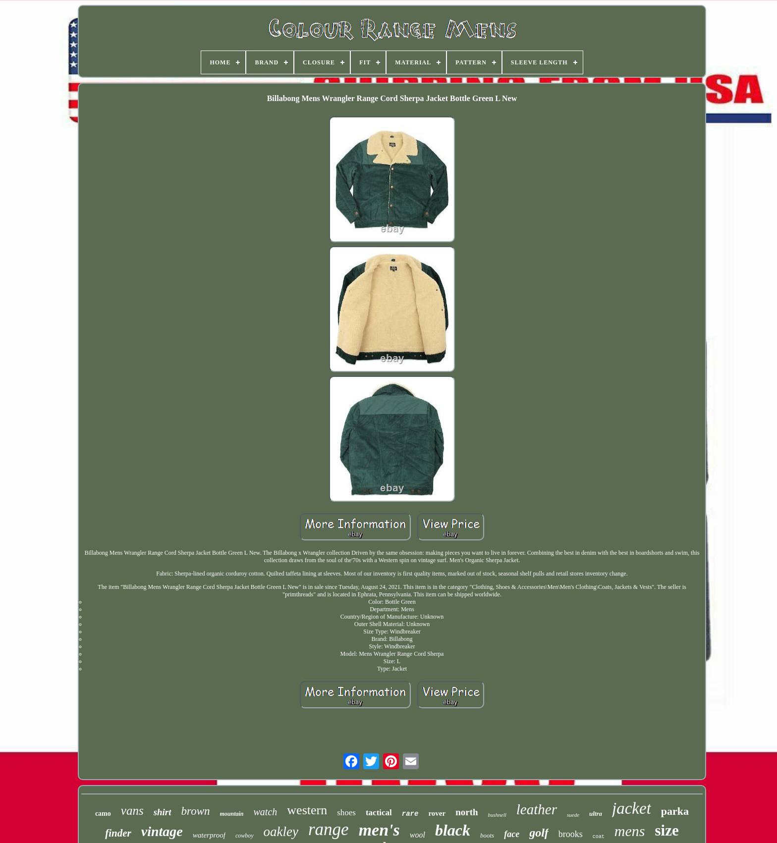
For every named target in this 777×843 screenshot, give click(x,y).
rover (436, 813)
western (307, 810)
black (452, 830)
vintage (162, 831)
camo (103, 813)
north (466, 812)
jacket (631, 808)
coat (599, 837)
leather (536, 809)
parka (675, 811)
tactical (379, 812)
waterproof (209, 835)
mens (629, 831)
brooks (570, 834)
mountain (232, 813)
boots (487, 835)
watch (266, 811)
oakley (281, 831)
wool (417, 835)
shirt (162, 812)
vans (132, 810)
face (511, 834)
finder (118, 833)
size (667, 830)
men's (379, 830)
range (328, 829)
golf (539, 832)
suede (573, 815)
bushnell (497, 815)
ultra (595, 813)
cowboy (244, 835)
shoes (346, 812)
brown (195, 811)
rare (410, 814)
